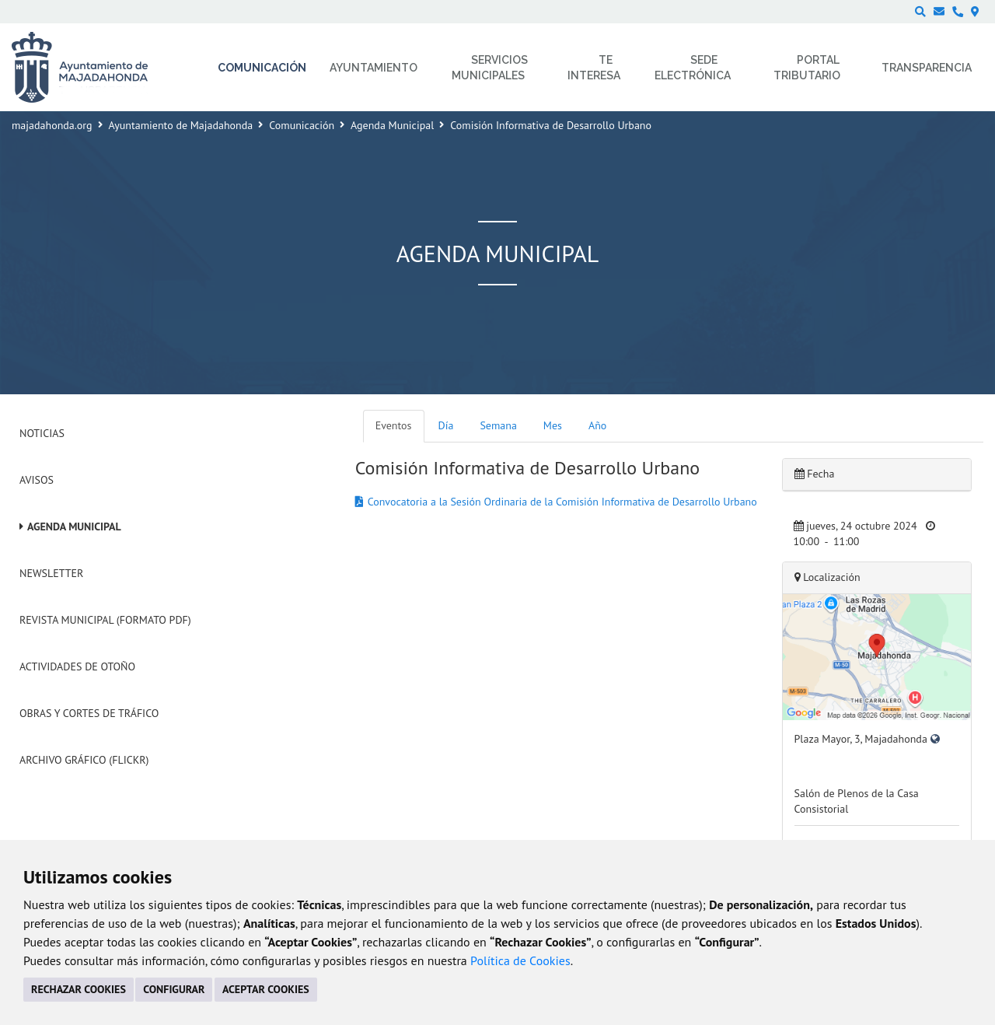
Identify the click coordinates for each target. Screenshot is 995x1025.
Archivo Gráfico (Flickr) (84, 760)
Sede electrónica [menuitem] (693, 68)
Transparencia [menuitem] (927, 67)
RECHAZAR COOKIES (78, 989)
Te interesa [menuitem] (593, 68)
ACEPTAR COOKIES (265, 989)
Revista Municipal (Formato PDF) (105, 620)
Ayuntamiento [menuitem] (373, 67)
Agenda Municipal (392, 125)
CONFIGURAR (173, 989)
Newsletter (51, 573)
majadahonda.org (52, 125)
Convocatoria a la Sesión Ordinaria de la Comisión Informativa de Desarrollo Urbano (562, 502)
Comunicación (301, 125)
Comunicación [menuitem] (262, 67)
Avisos (36, 480)
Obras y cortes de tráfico (89, 713)
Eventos (393, 425)
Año (597, 425)
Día (446, 425)
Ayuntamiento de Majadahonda (181, 125)
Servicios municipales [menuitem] (490, 68)
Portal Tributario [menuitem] (806, 68)
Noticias (42, 433)
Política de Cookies (520, 960)
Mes (552, 425)
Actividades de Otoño (77, 666)
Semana (498, 425)
